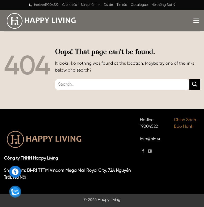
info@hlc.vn (151, 139)
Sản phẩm (90, 4)
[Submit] (194, 84)
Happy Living (109, 200)
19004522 (149, 126)
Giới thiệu (69, 5)
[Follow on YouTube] (150, 151)
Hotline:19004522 (46, 5)
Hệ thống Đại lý (163, 5)
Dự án (108, 5)
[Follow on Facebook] (143, 151)
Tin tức (122, 5)
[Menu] (196, 21)
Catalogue (139, 5)
